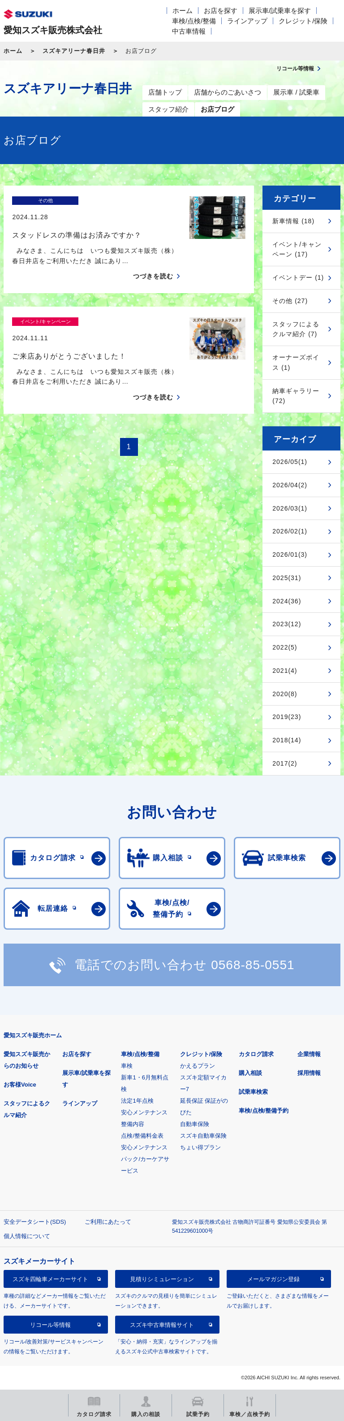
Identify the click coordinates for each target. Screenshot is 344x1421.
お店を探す (220, 10)
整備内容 (132, 1124)
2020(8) (284, 694)
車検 (127, 1065)
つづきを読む (153, 260)
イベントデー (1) (298, 277)
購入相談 (250, 1073)
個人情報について (27, 1236)
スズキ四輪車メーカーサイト (50, 1279)
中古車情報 (189, 31)
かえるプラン (197, 1065)
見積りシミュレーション (162, 1279)
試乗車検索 (253, 1091)
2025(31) (286, 577)
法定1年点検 (137, 1100)
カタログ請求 (256, 1054)
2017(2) (284, 763)
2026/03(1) (289, 508)
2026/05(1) (289, 461)
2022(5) (284, 647)
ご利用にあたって (108, 1221)
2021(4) (284, 670)
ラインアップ (247, 20)
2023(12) (286, 624)
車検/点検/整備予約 (263, 1110)
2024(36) (286, 601)
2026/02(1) (289, 531)
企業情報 (309, 1054)
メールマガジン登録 (273, 1279)
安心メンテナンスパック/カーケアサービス (145, 1159)
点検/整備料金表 (142, 1135)
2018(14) (286, 740)
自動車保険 (194, 1124)
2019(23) (286, 716)
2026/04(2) (289, 485)
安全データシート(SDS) (35, 1221)
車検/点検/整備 (194, 20)
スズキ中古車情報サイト (162, 1324)
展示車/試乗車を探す (280, 10)
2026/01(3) (289, 554)
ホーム (182, 10)
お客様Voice (20, 1084)
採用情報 (309, 1073)
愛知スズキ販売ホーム (33, 1035)
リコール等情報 (50, 1324)
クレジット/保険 (303, 20)
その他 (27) (290, 300)
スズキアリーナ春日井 (74, 51)
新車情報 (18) (293, 221)
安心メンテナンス (144, 1112)
